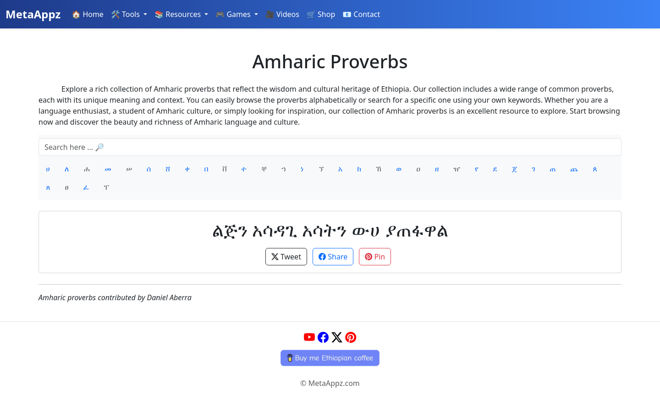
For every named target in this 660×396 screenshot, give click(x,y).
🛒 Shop (321, 14)
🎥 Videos (282, 14)
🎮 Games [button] (234, 14)
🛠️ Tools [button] (126, 14)
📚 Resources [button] (178, 14)
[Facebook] (323, 337)
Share (333, 257)
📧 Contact (361, 14)
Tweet (286, 257)
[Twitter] (336, 337)
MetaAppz (33, 14)
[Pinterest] (350, 337)
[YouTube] (309, 337)
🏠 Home (88, 14)
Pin (375, 257)
